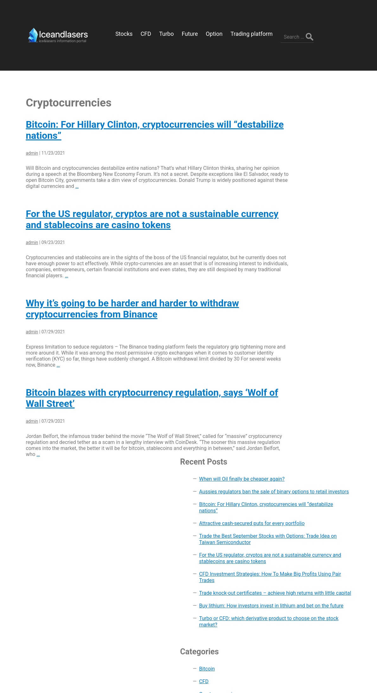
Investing (302, 447)
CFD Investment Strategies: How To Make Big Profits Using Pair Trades (323, 257)
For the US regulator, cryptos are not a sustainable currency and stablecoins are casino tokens (125, 200)
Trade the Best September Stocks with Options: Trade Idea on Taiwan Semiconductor (322, 196)
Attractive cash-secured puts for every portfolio (324, 171)
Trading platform (311, 498)
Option (299, 460)
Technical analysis (313, 485)
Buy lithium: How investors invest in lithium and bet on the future (322, 307)
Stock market (307, 472)
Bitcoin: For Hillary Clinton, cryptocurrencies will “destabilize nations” (321, 149)
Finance (301, 422)
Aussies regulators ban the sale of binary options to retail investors (322, 124)
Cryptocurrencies (311, 409)
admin (25, 133)
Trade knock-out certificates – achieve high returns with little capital (323, 282)
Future (299, 434)
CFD (297, 396)
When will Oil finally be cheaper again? (317, 102)
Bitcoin (300, 384)
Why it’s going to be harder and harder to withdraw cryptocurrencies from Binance (125, 289)
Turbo (298, 510)
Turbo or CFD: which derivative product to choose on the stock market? (324, 333)
